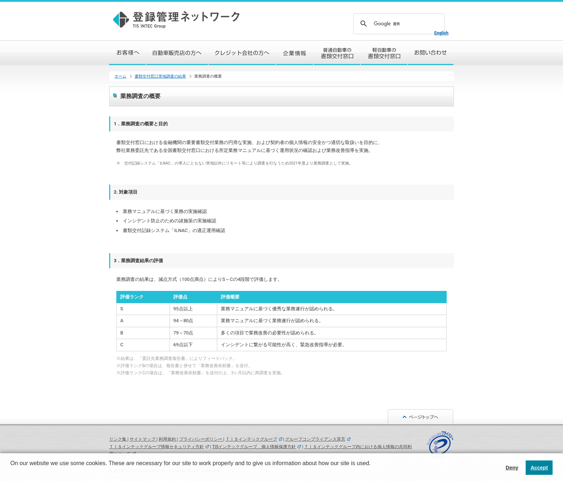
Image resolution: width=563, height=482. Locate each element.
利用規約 (168, 439)
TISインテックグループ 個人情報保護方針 (254, 446)
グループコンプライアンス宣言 (315, 439)
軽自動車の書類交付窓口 (384, 52)
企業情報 (295, 52)
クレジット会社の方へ (242, 52)
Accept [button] (539, 468)
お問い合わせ (431, 52)
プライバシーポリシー (201, 439)
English (441, 33)
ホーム (120, 76)
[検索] (398, 23)
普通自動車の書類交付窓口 (337, 52)
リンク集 (118, 439)
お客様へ (127, 52)
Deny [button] (512, 468)
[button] (11, 473)
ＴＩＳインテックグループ (251, 439)
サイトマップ (143, 439)
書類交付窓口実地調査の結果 (160, 76)
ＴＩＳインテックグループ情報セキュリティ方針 (156, 446)
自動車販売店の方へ (177, 52)
